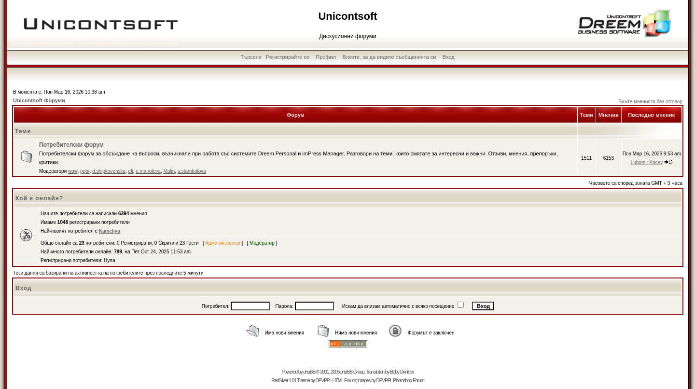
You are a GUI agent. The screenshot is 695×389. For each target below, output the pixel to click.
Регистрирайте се (287, 57)
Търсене (251, 57)
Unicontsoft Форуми (39, 100)
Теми (23, 131)
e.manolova (148, 171)
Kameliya (109, 231)
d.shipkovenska (108, 171)
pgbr (84, 171)
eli (130, 171)
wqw (72, 171)
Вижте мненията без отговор (650, 101)
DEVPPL (324, 380)
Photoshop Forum (408, 380)
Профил (326, 57)
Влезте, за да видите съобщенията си (389, 57)
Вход (449, 57)
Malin (169, 171)
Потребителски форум (71, 144)
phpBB (309, 372)
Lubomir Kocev (647, 162)
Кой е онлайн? (39, 198)
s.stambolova (192, 171)
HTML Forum (344, 380)
